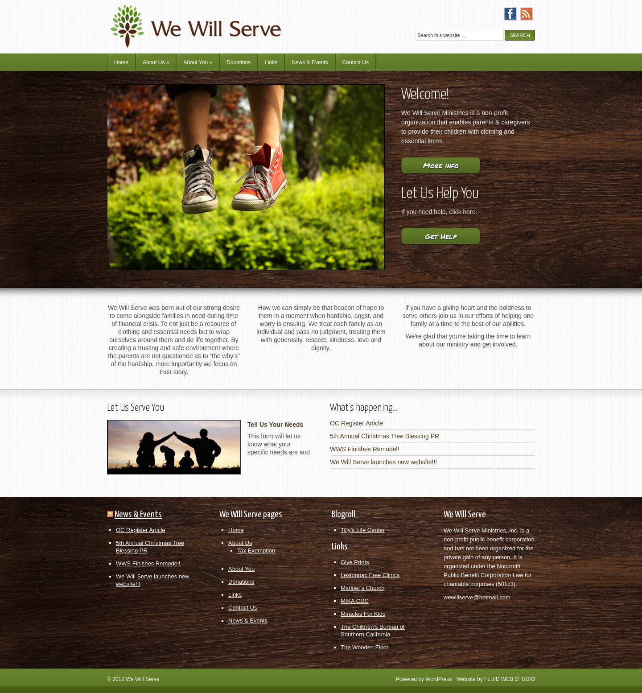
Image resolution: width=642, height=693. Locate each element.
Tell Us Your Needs (275, 424)
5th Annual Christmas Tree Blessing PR (384, 436)
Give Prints (355, 562)
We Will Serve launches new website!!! (383, 462)
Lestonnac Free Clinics (370, 575)
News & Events (310, 62)
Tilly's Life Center (363, 530)
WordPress (438, 679)
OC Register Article (356, 423)
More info (441, 165)
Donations (238, 62)
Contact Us (355, 62)
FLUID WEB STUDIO (509, 679)
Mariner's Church (363, 588)
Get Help (441, 236)
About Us (156, 62)
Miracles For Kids (363, 613)
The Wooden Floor (364, 647)
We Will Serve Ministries (185, 20)
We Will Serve (142, 679)
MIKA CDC (355, 601)
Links (271, 62)
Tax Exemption (256, 550)
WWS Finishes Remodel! (364, 449)
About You (197, 62)
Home (121, 62)
